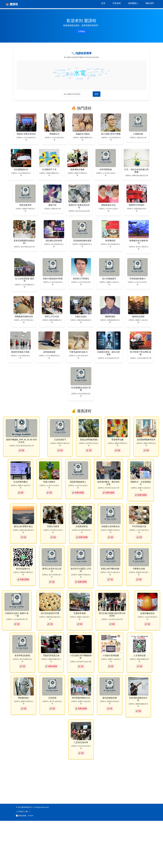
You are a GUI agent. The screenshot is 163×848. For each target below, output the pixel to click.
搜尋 (96, 94)
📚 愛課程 (12, 4)
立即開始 (81, 31)
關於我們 (150, 3)
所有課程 (117, 3)
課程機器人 (133, 3)
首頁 (103, 3)
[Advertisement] (68, 805)
